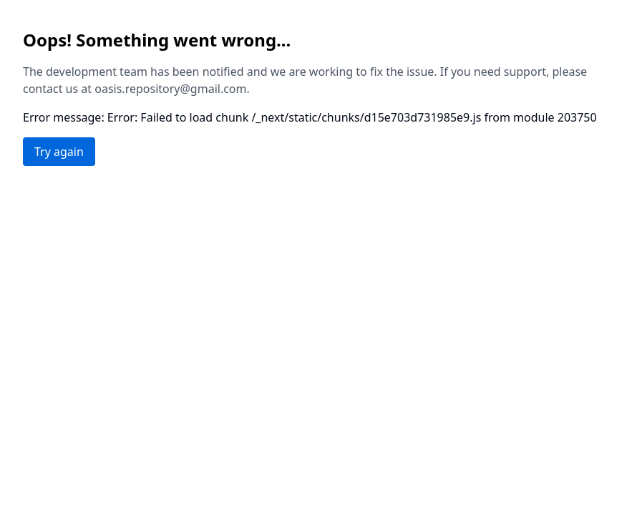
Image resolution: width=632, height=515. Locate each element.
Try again (59, 152)
